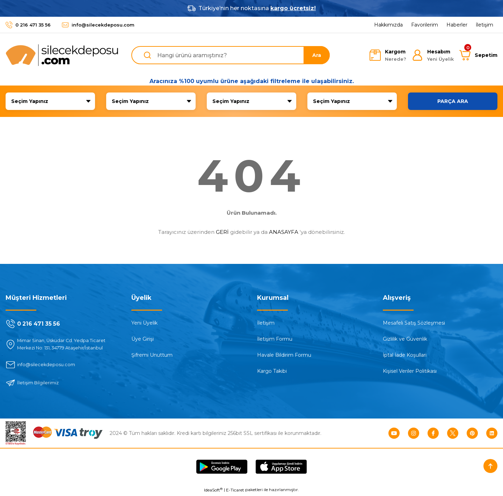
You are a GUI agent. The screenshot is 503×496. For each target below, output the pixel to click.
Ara (316, 55)
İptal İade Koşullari (405, 355)
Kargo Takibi (272, 371)
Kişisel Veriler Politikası (410, 371)
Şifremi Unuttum (152, 355)
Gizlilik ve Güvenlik (405, 339)
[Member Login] (433, 55)
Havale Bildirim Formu (284, 355)
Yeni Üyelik (144, 323)
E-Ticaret (235, 491)
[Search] (230, 55)
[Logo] (62, 55)
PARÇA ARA (452, 101)
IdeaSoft (213, 491)
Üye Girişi (142, 339)
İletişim (266, 323)
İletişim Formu (274, 339)
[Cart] (478, 55)
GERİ (222, 232)
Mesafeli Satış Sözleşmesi (414, 323)
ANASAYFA (283, 232)
